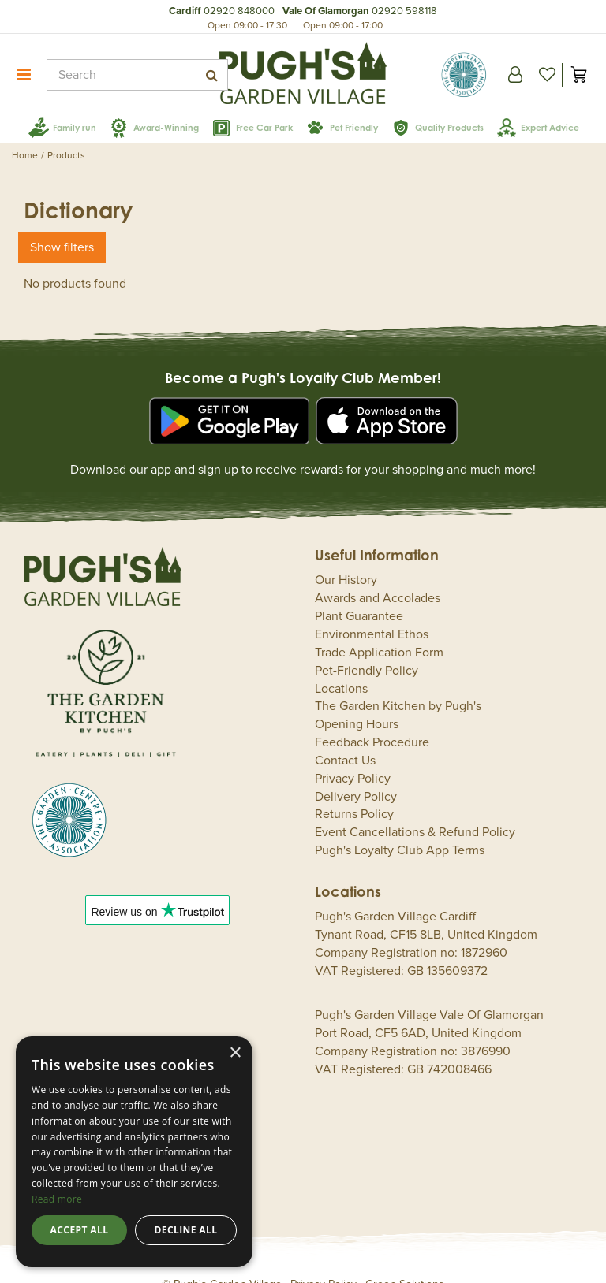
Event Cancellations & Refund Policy (415, 808)
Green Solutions (404, 1260)
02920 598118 (404, 11)
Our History (346, 556)
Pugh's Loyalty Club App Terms (399, 827)
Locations (341, 665)
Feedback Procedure (372, 719)
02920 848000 (239, 11)
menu (24, 75)
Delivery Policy (356, 773)
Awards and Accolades (377, 574)
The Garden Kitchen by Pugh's (398, 682)
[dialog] (134, 1151)
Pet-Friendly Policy (366, 647)
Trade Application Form (379, 629)
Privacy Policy (353, 755)
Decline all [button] (186, 1230)
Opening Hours (356, 700)
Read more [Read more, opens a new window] (57, 1199)
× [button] (235, 1053)
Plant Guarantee (359, 593)
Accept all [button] (79, 1230)
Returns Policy (354, 790)
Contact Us (345, 737)
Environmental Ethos (371, 611)
